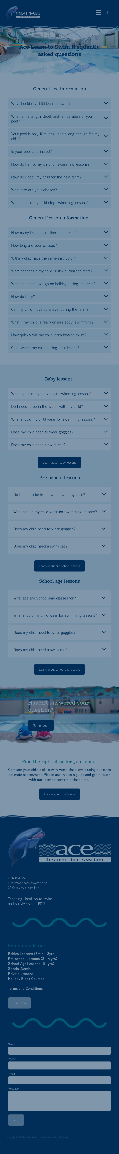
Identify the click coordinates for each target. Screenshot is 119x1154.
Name (11, 1044)
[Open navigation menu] (98, 12)
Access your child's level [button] (60, 794)
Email (11, 1073)
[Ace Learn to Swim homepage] (50, 12)
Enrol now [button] (19, 1003)
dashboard (33, 1137)
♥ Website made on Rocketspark (56, 1137)
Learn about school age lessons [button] (59, 669)
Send (16, 1120)
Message (13, 1088)
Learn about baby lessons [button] (59, 462)
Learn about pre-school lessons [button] (59, 566)
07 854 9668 (19, 878)
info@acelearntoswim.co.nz (29, 883)
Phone (12, 1058)
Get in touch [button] (41, 725)
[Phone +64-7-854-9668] (108, 12)
